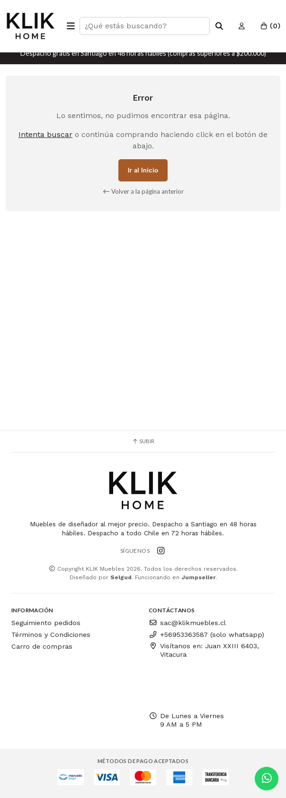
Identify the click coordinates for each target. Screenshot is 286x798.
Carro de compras (41, 646)
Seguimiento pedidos (45, 622)
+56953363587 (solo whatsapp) (206, 634)
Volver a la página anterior (143, 191)
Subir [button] (143, 441)
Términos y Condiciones (50, 634)
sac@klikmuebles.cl (187, 622)
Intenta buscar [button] (45, 134)
